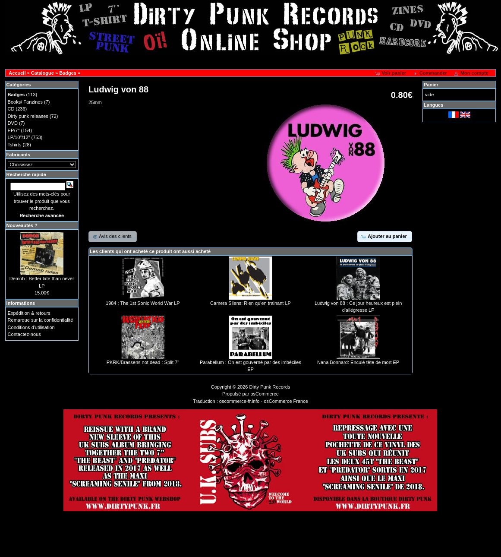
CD (11, 108)
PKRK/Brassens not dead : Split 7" (143, 362)
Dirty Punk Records (269, 386)
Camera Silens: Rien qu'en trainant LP (250, 303)
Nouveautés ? (22, 225)
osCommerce (265, 393)
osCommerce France (286, 401)
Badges (67, 73)
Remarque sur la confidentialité (40, 320)
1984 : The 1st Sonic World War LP (143, 303)
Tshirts (15, 144)
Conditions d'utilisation (31, 327)
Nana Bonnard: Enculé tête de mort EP (358, 362)
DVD (13, 123)
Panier (431, 84)
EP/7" (14, 130)
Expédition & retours (29, 313)
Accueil (17, 73)
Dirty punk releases (28, 116)
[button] (391, 73)
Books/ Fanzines (25, 101)
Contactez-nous (24, 334)
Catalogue (42, 73)
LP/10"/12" (19, 137)
